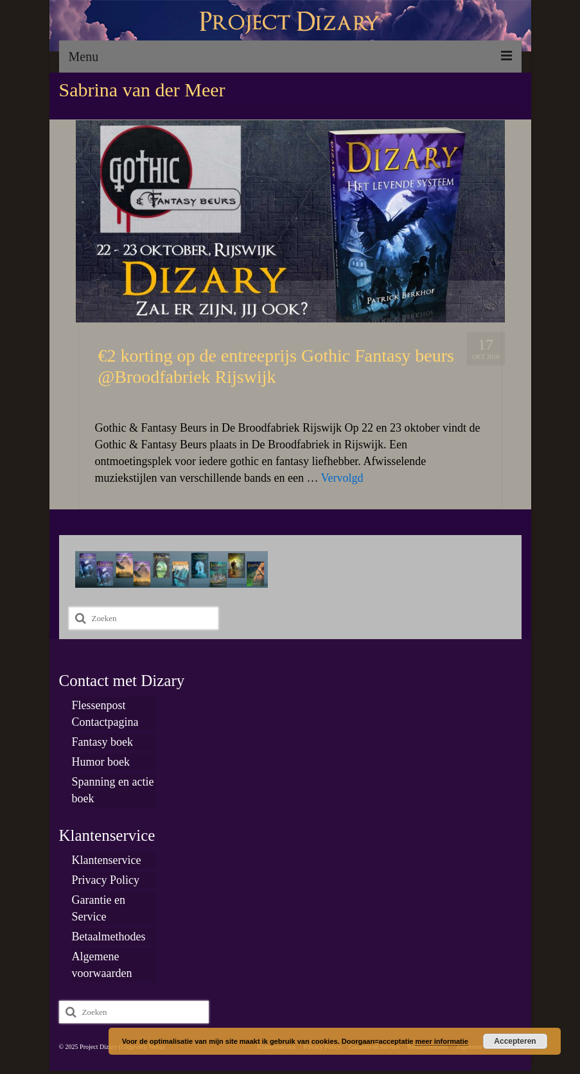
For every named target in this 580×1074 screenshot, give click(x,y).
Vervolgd (342, 477)
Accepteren (515, 1041)
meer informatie (441, 1041)
